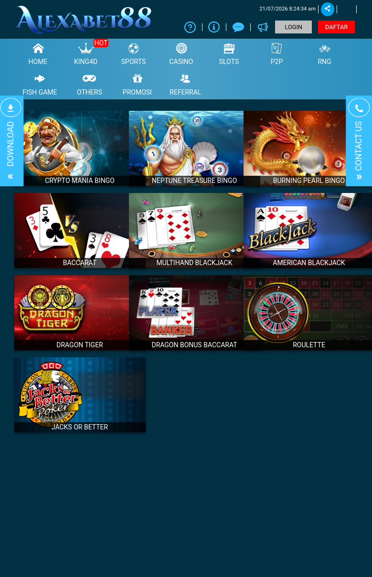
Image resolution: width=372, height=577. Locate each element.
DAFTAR (336, 27)
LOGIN (294, 27)
